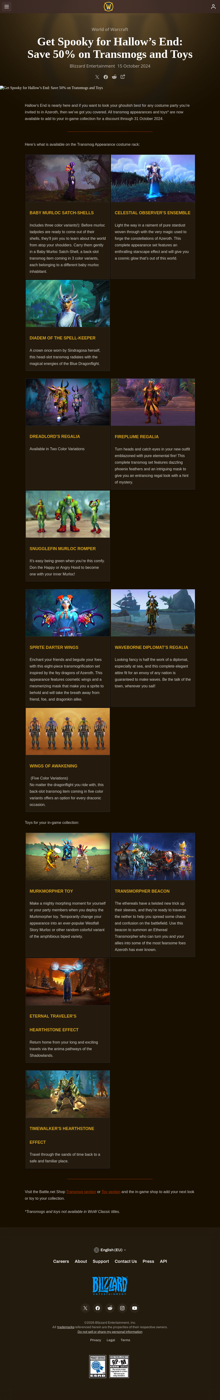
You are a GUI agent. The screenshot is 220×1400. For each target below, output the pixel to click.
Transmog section (81, 1192)
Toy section (110, 1192)
